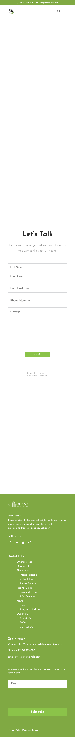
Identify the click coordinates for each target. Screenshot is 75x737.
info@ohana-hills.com (27, 657)
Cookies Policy (30, 730)
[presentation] (32, 341)
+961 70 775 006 (26, 3)
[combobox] (11, 301)
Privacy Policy (14, 730)
